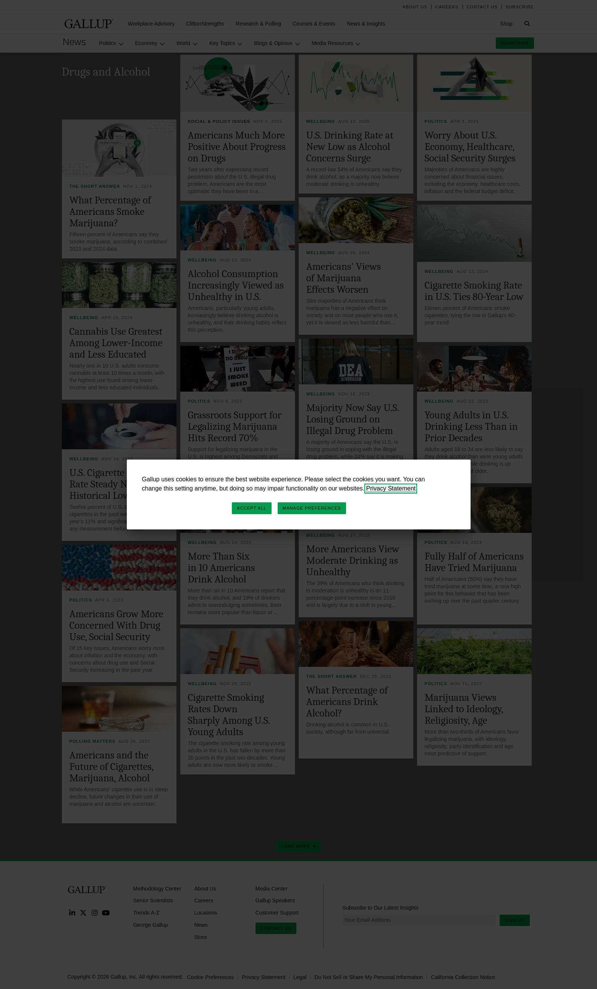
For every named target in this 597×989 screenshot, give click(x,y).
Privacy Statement (391, 488)
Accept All (251, 508)
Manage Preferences (312, 508)
